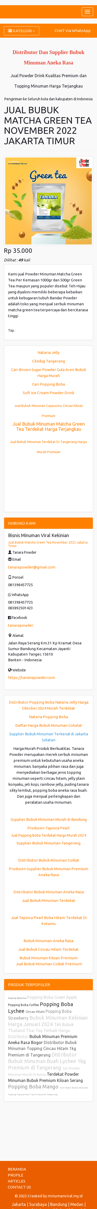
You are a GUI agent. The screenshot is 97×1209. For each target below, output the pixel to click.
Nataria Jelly (48, 352)
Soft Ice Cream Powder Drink (48, 393)
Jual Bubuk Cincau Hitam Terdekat (48, 949)
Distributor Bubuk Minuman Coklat (48, 860)
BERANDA (17, 1169)
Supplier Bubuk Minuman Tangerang (48, 843)
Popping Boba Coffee (24, 1005)
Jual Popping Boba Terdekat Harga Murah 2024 (48, 835)
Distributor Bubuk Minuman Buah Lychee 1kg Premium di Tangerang (47, 1061)
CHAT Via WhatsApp (73, 30)
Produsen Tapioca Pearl (48, 828)
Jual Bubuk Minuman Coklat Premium (48, 964)
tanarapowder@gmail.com (31, 567)
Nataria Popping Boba (48, 717)
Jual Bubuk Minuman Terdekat (48, 900)
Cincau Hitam (36, 1011)
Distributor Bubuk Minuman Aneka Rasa (48, 892)
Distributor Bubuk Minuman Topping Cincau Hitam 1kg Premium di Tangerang (42, 1048)
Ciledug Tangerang (48, 361)
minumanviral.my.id (65, 1196)
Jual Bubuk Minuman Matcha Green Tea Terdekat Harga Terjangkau (48, 426)
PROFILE (15, 1175)
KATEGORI (21, 31)
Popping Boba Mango (34, 1086)
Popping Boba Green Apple (52, 997)
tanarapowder (20, 625)
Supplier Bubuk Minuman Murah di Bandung (49, 819)
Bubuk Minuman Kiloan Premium (48, 958)
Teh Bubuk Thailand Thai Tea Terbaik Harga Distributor (41, 1030)
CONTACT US (19, 1187)
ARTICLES (16, 1181)
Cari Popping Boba (48, 384)
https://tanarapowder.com (31, 677)
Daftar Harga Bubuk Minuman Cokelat (48, 725)
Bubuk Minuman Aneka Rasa (48, 941)
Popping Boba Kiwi (17, 998)
